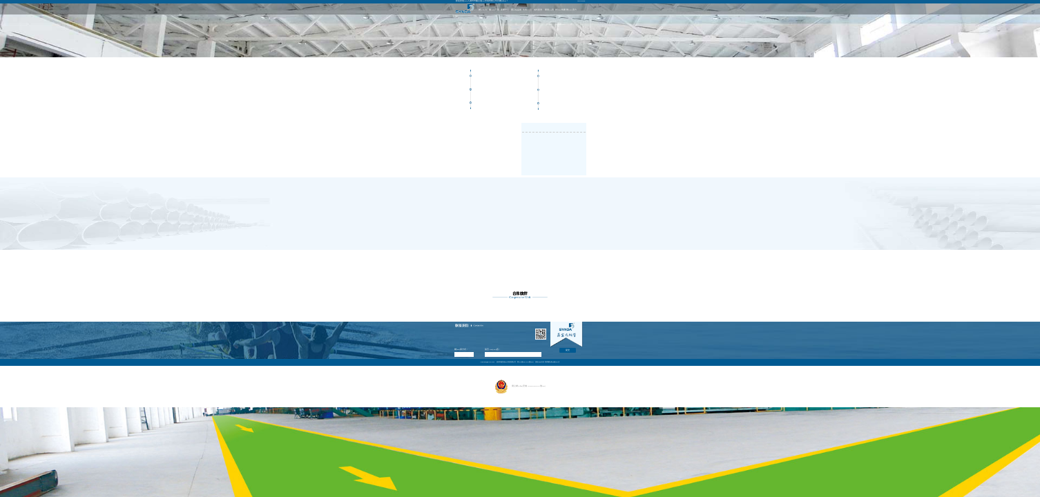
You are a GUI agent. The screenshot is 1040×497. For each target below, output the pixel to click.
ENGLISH (582, 1)
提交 (568, 350)
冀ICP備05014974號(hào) (525, 361)
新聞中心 (505, 10)
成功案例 (538, 10)
